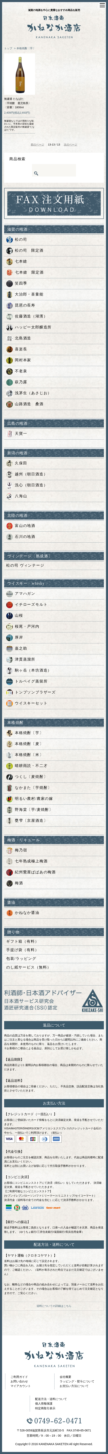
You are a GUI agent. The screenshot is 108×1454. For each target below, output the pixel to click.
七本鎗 (16, 261)
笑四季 (16, 283)
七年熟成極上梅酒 (26, 861)
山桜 (14, 616)
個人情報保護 (43, 1403)
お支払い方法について (74, 1386)
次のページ (70, 144)
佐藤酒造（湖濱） (26, 316)
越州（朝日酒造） (26, 474)
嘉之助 (16, 648)
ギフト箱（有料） (22, 941)
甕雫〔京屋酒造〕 (26, 821)
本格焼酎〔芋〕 (26, 48)
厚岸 (14, 637)
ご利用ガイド (19, 1376)
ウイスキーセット (26, 703)
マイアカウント (21, 1386)
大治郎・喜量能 (25, 294)
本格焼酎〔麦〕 (25, 744)
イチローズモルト (26, 605)
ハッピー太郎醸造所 (29, 327)
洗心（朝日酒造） (26, 485)
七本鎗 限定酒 (25, 272)
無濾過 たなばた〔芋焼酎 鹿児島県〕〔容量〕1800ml (17, 103)
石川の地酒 (20, 537)
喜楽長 (16, 349)
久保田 (16, 463)
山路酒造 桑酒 (25, 404)
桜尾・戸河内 (22, 627)
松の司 (16, 240)
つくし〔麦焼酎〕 (26, 777)
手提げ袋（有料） (22, 950)
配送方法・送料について (51, 1399)
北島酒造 (18, 338)
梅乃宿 (16, 850)
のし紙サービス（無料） (28, 967)
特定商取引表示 (45, 1408)
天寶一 (16, 434)
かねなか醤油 (22, 913)
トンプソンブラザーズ (31, 692)
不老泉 (16, 371)
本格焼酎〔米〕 (25, 755)
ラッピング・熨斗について (77, 1381)
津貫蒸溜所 (20, 659)
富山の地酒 (20, 526)
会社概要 (65, 1376)
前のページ (37, 144)
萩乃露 (16, 382)
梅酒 (14, 883)
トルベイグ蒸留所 (26, 681)
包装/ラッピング (21, 959)
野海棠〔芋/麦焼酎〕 (29, 810)
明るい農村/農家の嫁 (29, 799)
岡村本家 (18, 360)
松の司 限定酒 (25, 251)
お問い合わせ (19, 1381)
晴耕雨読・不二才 (26, 766)
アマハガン (20, 594)
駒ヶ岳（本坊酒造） (29, 670)
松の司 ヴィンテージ (25, 565)
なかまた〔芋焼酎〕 (29, 788)
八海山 (16, 496)
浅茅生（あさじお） (29, 393)
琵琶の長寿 (20, 305)
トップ (8, 48)
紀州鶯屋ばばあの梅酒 (31, 872)
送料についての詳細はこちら (54, 1305)
